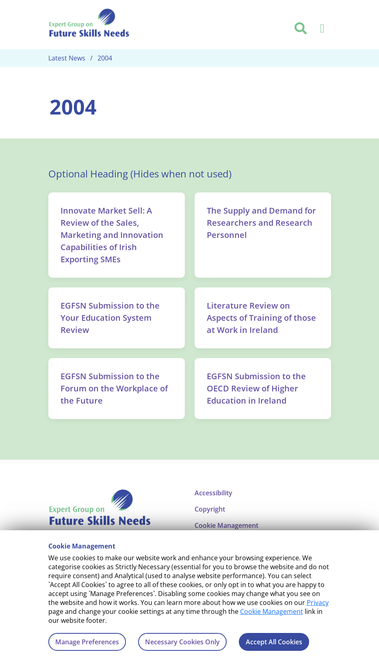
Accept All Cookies (274, 641)
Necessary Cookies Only (182, 641)
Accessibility (213, 492)
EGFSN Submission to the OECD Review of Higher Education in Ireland (256, 388)
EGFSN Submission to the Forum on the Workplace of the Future (114, 388)
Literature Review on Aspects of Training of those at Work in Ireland (261, 317)
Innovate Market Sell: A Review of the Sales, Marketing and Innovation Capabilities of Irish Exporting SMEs (112, 235)
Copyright (210, 509)
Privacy (318, 602)
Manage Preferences (87, 641)
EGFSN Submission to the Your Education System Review (110, 317)
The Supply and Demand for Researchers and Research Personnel (261, 222)
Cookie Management (271, 611)
